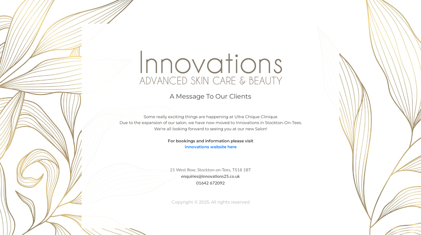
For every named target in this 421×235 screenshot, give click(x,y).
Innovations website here (211, 146)
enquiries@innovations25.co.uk (210, 176)
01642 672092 (210, 182)
